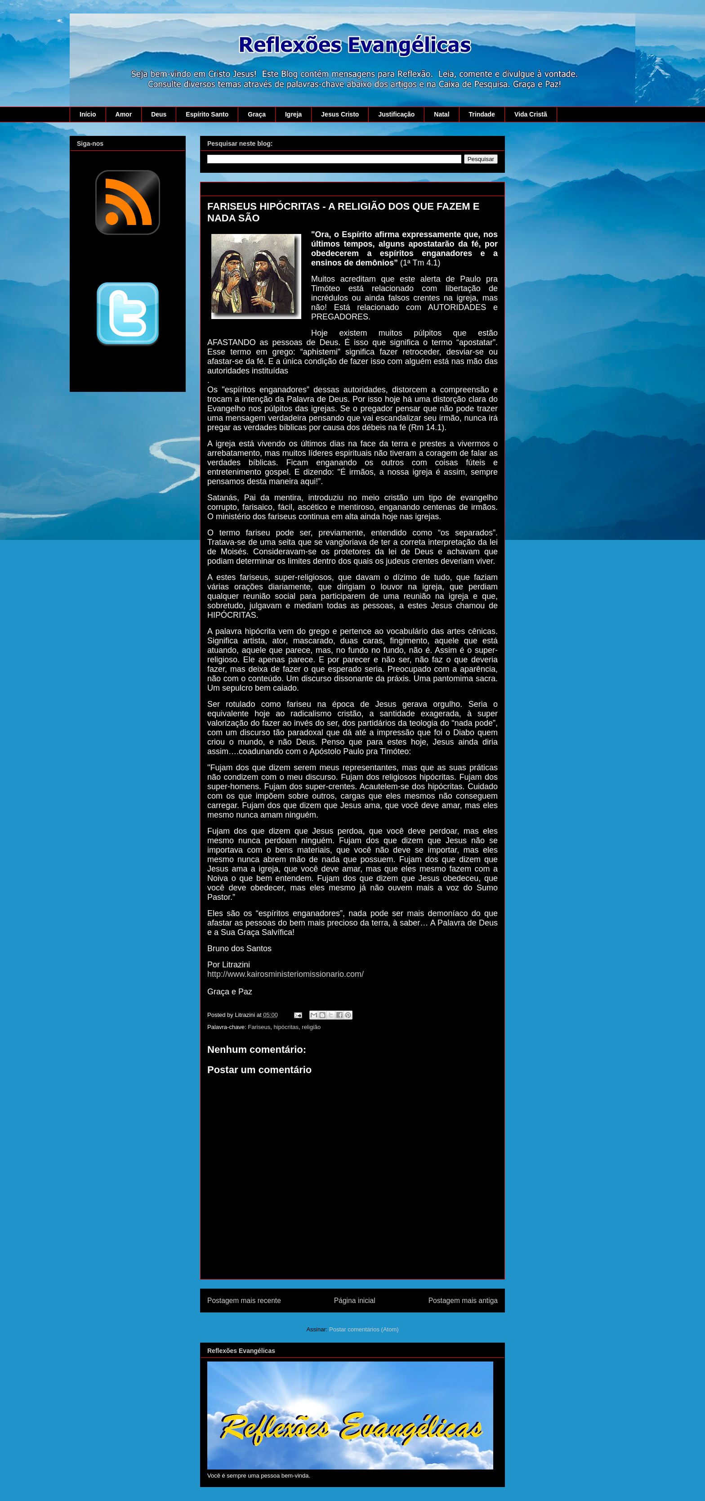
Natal (441, 114)
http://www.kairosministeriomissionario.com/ (285, 974)
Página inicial (354, 1300)
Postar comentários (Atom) (364, 1329)
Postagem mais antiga (463, 1300)
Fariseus (259, 1027)
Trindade (482, 114)
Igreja (293, 114)
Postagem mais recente (244, 1300)
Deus (158, 114)
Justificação (396, 114)
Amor (124, 114)
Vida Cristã (530, 114)
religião (311, 1027)
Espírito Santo (207, 114)
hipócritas (286, 1027)
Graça (257, 114)
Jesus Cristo (340, 114)
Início (88, 114)
